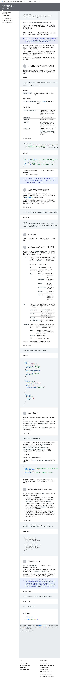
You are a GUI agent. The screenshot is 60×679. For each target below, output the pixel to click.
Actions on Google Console (46, 671)
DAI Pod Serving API (44, 22)
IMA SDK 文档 (29, 617)
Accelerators (23, 667)
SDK (35, 1)
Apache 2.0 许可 (25, 627)
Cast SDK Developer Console (46, 674)
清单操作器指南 (29, 197)
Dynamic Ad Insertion (14, 2)
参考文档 (8, 8)
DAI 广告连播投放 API (8, 6)
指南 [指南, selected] (3, 8)
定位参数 (44, 101)
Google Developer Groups (25, 663)
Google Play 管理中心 (44, 667)
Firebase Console (44, 669)
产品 (27, 22)
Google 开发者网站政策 (46, 627)
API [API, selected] (39, 1)
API (50, 22)
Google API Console (44, 663)
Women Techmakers (24, 669)
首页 (30, 1)
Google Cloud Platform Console (47, 665)
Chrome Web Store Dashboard (46, 676)
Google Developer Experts (25, 665)
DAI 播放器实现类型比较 (32, 619)
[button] (9, 14)
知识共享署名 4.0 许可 (41, 625)
